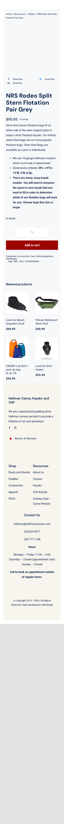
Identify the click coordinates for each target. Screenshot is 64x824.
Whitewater (11, 259)
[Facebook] (14, 79)
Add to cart (32, 245)
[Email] (14, 83)
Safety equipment (44, 256)
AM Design (47, 604)
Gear (33, 256)
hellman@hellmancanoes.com (32, 524)
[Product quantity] (32, 232)
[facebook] (10, 428)
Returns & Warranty (25, 438)
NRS (15, 261)
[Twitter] (46, 79)
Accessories (23, 256)
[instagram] (15, 428)
